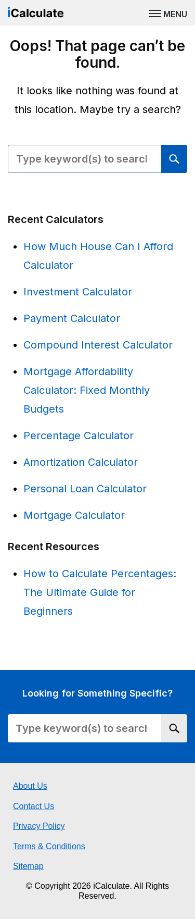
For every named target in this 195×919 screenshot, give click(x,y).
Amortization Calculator (80, 462)
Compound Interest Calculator (98, 345)
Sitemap (28, 866)
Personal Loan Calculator (85, 488)
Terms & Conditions (49, 846)
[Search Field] (84, 159)
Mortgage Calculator (74, 515)
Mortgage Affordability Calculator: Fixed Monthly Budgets (86, 390)
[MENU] (168, 13)
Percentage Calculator (78, 435)
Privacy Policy (39, 826)
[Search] (174, 159)
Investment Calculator (77, 291)
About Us (30, 785)
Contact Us (33, 806)
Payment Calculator (71, 318)
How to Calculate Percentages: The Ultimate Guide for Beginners (99, 592)
